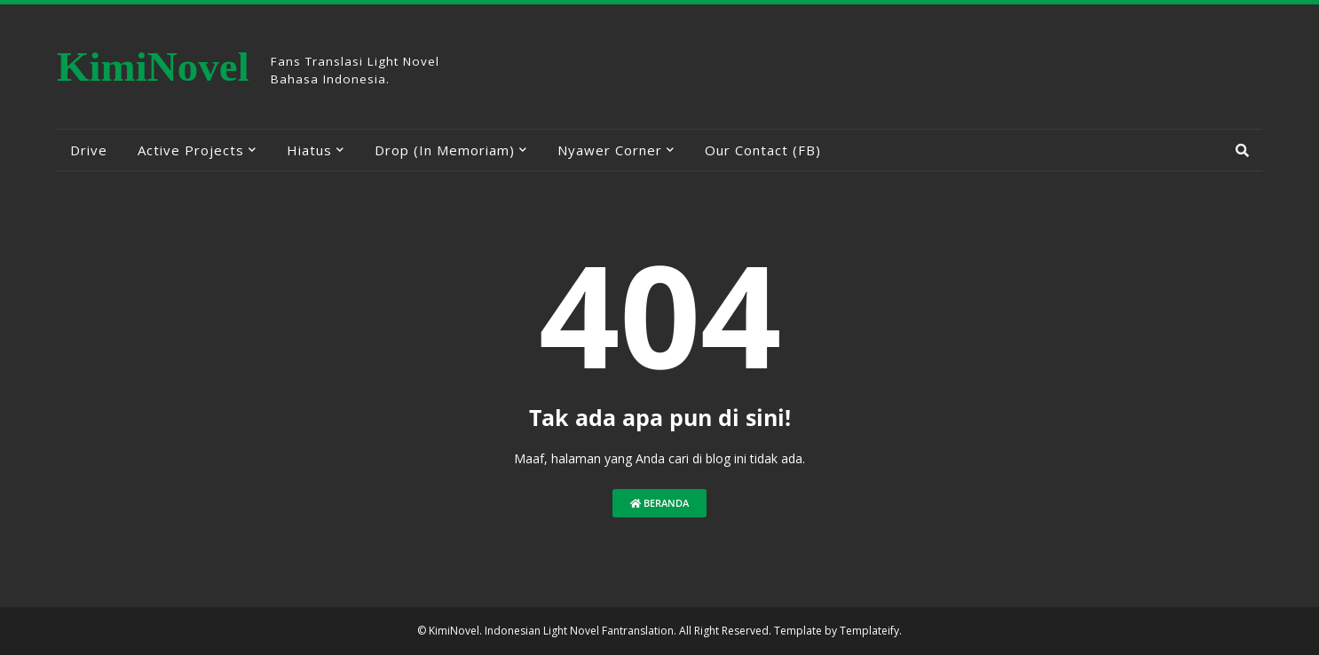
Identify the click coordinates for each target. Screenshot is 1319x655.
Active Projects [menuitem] (191, 150)
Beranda (659, 502)
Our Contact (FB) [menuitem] (763, 150)
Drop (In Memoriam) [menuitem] (445, 150)
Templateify (869, 630)
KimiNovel (153, 66)
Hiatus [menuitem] (309, 150)
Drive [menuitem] (88, 150)
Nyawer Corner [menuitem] (609, 150)
